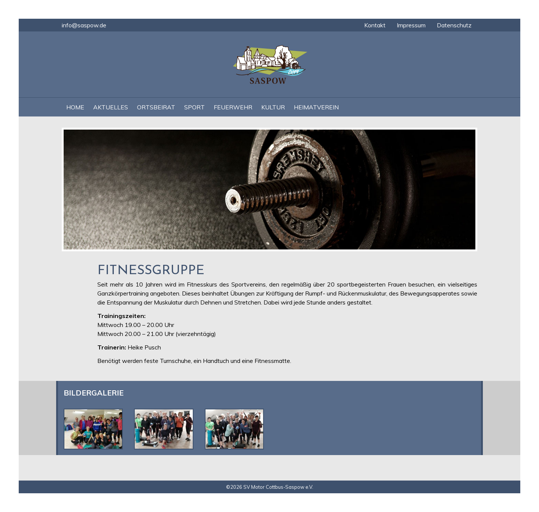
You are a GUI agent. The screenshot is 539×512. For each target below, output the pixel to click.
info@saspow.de (84, 25)
